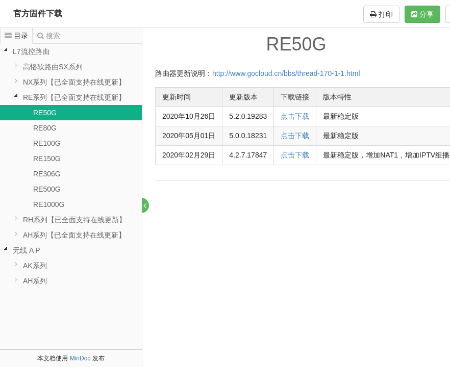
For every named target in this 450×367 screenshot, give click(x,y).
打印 (381, 14)
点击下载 (295, 116)
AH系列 (35, 281)
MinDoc (80, 358)
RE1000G (48, 204)
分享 (422, 14)
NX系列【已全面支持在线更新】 (74, 82)
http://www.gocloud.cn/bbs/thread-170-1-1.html (287, 73)
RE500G (47, 189)
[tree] (71, 166)
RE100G (47, 143)
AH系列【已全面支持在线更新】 (74, 235)
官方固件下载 (37, 13)
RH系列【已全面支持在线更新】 (74, 220)
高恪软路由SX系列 (53, 67)
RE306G (47, 174)
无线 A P (26, 250)
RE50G (45, 113)
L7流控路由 (31, 51)
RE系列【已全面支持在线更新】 (74, 97)
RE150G (47, 158)
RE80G (45, 128)
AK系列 (35, 265)
